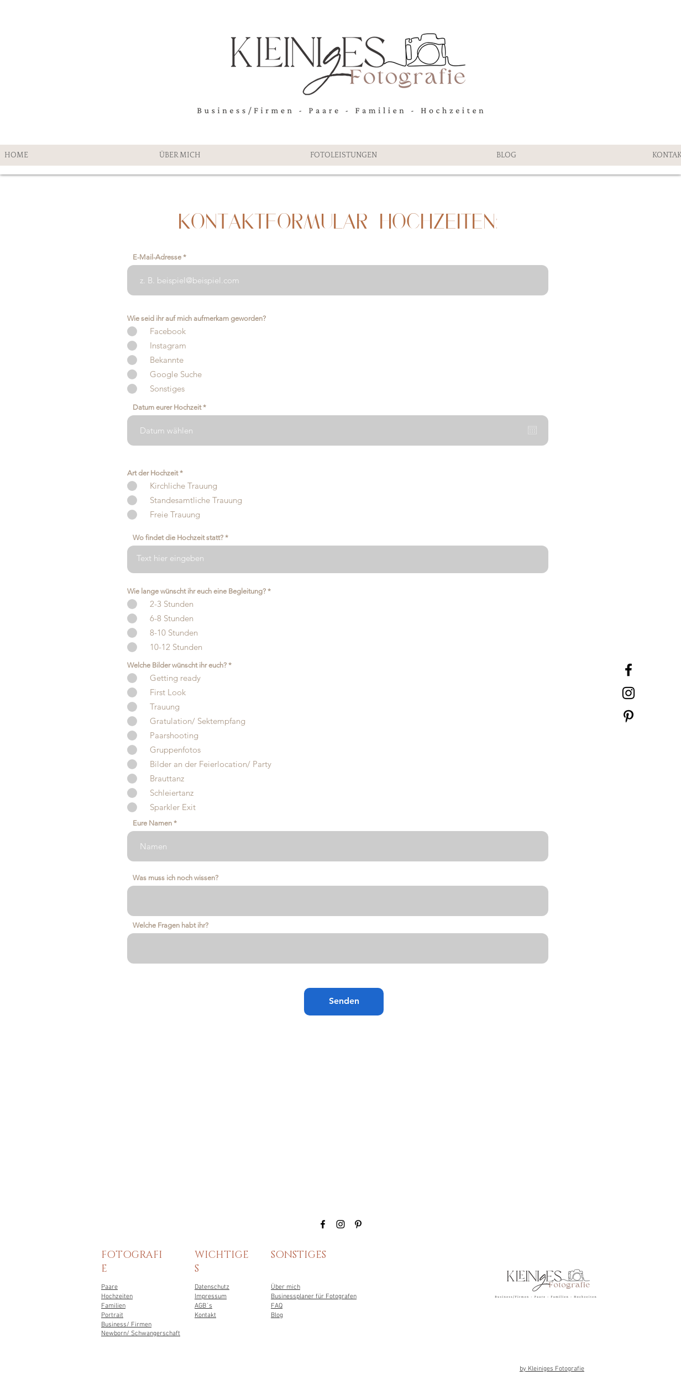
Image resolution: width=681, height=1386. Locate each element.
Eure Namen (152, 823)
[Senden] (344, 1001)
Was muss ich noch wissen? (175, 877)
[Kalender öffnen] (532, 430)
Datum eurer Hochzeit (171, 407)
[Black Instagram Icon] (628, 693)
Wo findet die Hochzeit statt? (178, 537)
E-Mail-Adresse (157, 257)
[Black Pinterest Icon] (628, 716)
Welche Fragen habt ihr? (170, 925)
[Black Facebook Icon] (628, 670)
